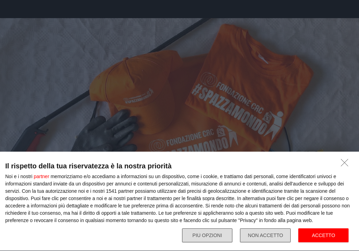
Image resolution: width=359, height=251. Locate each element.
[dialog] (179, 201)
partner (41, 176)
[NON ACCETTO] (346, 164)
